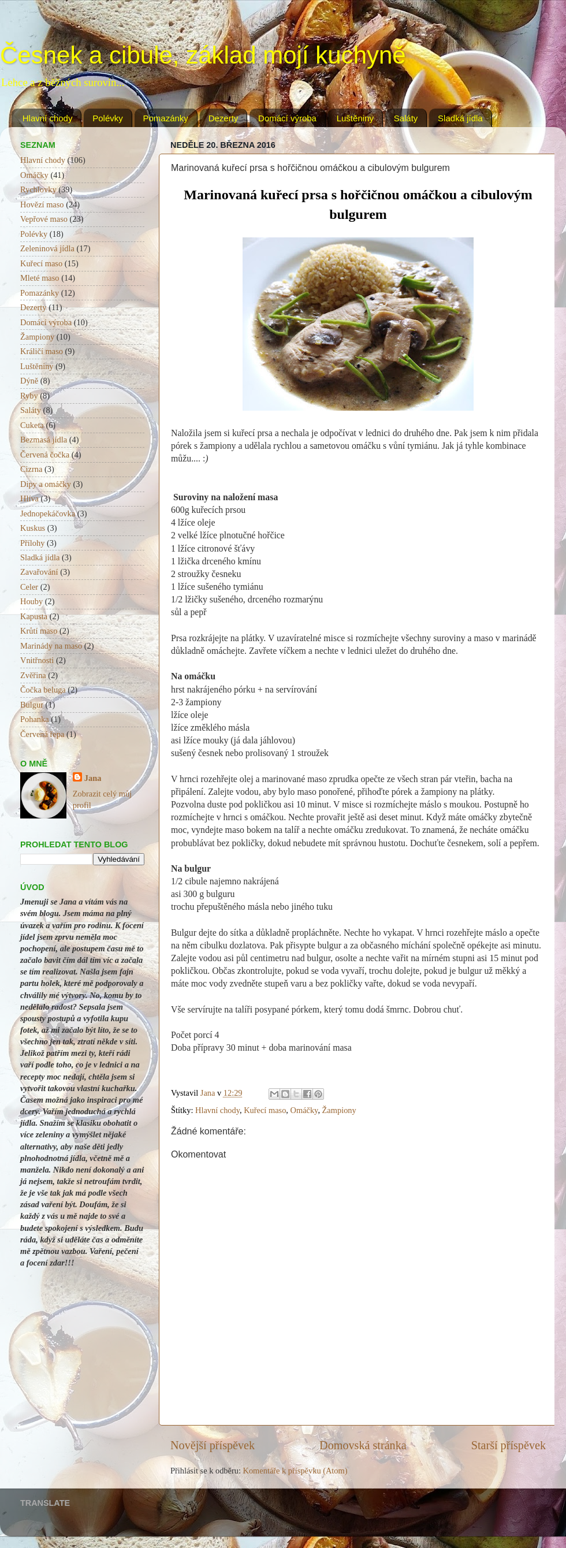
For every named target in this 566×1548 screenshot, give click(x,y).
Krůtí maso (38, 630)
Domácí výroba (287, 118)
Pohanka (34, 719)
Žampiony (339, 1110)
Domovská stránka (363, 1445)
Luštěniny (355, 118)
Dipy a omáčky (45, 484)
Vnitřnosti (37, 660)
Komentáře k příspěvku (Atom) (295, 1470)
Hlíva (29, 498)
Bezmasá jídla (43, 439)
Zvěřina (33, 675)
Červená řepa (42, 734)
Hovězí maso (42, 204)
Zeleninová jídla (47, 248)
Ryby (29, 395)
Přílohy (32, 543)
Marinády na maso (51, 645)
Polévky (107, 118)
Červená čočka (44, 454)
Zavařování (39, 571)
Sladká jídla (460, 118)
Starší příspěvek (508, 1445)
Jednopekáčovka (47, 513)
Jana (93, 778)
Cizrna (31, 469)
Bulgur (31, 704)
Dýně (29, 380)
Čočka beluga (43, 689)
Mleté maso (39, 277)
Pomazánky (165, 118)
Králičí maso (41, 351)
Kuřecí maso (265, 1110)
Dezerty (223, 118)
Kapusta (33, 616)
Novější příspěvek (212, 1445)
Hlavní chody (48, 118)
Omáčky (304, 1110)
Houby (31, 601)
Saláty (406, 118)
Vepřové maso (44, 219)
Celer (29, 586)
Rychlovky (38, 189)
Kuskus (32, 528)
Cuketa (32, 425)
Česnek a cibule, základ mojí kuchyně (203, 55)
